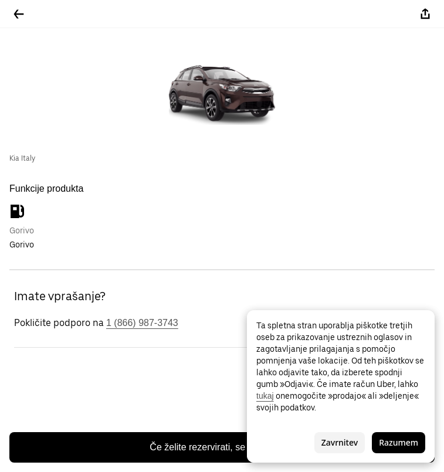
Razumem (398, 442)
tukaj (265, 395)
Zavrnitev (339, 442)
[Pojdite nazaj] (19, 14)
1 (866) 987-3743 (142, 323)
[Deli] (425, 14)
